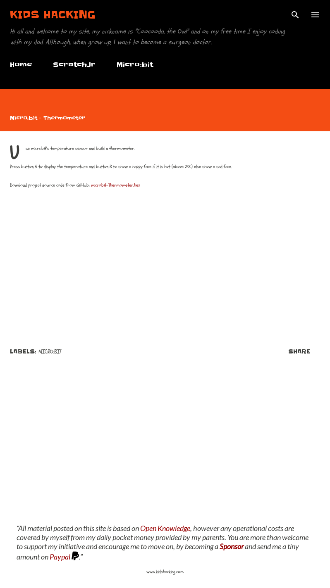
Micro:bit (135, 64)
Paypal (60, 556)
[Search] (295, 15)
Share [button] (299, 351)
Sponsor (232, 546)
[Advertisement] (165, 445)
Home (21, 64)
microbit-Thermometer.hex (115, 185)
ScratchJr (74, 64)
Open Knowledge (165, 528)
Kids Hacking (53, 14)
